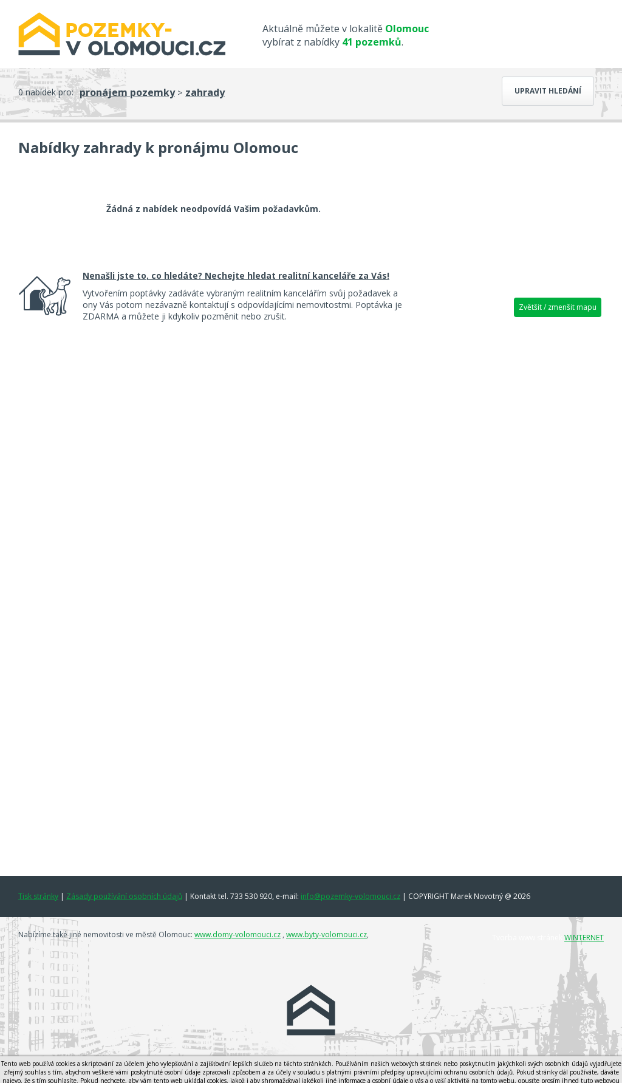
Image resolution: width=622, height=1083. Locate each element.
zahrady (205, 92)
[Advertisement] (511, 513)
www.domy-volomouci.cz (237, 934)
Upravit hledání (547, 91)
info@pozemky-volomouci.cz (350, 896)
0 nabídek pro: (45, 92)
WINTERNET (584, 937)
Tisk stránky (38, 896)
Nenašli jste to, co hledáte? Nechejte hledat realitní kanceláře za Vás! (236, 275)
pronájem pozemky (127, 92)
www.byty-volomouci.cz (326, 934)
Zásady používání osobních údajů (124, 896)
